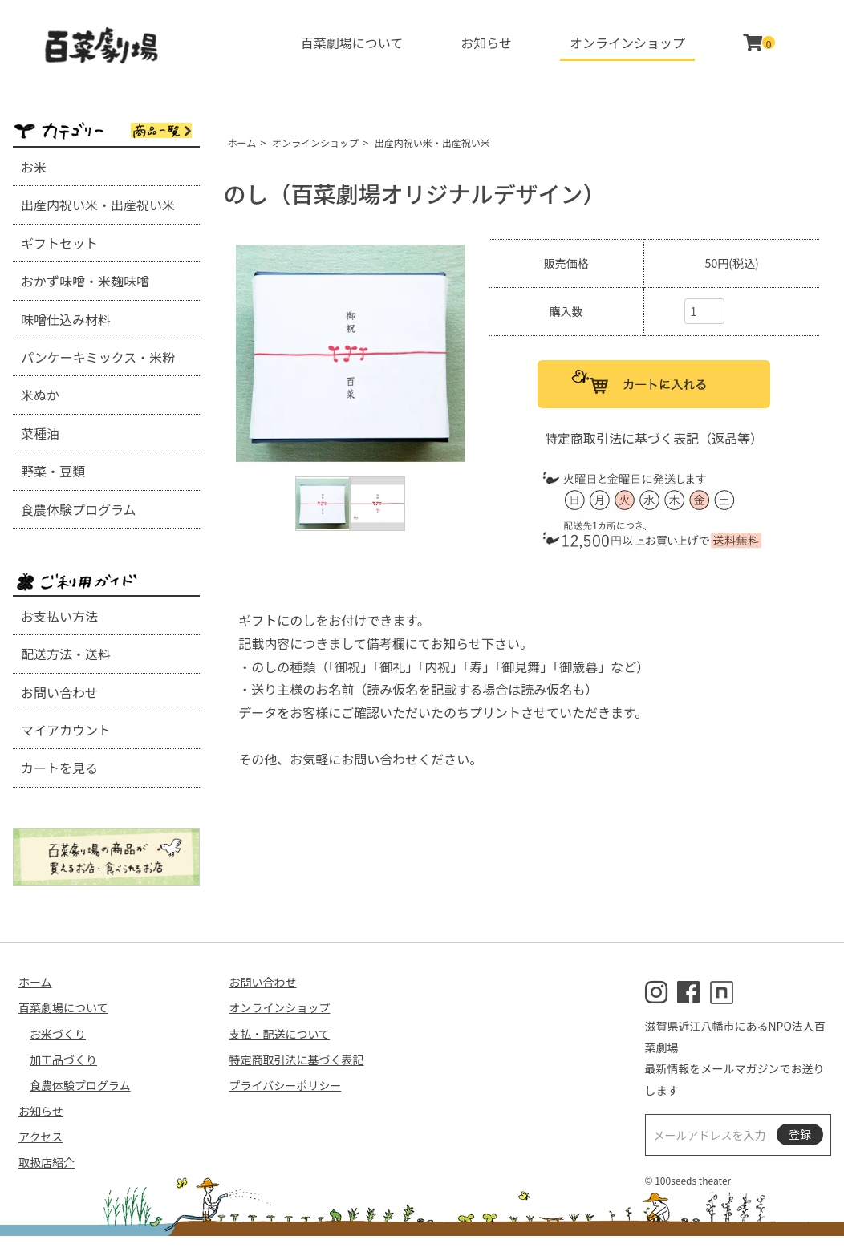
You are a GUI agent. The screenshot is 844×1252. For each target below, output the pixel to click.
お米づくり (58, 1034)
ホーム (242, 142)
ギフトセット (59, 243)
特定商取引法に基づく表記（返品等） (654, 438)
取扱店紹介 (46, 1162)
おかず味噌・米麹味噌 (85, 280)
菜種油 (40, 433)
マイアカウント (66, 729)
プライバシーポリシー (285, 1085)
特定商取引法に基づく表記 (296, 1059)
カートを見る (59, 767)
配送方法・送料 (66, 653)
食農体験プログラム (78, 509)
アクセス (40, 1136)
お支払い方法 (59, 616)
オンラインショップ (627, 42)
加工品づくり (63, 1059)
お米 (34, 166)
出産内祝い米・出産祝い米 (98, 204)
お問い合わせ (59, 692)
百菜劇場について (352, 42)
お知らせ (486, 42)
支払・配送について (280, 1034)
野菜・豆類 (53, 470)
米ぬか (40, 394)
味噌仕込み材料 (66, 319)
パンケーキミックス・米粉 (98, 357)
